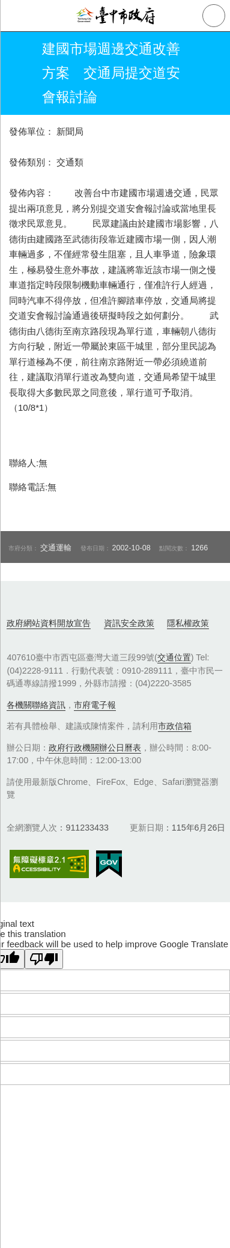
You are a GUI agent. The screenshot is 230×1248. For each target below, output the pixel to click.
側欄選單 (15, 15)
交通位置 (174, 657)
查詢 (213, 15)
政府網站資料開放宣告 (49, 623)
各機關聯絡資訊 (36, 705)
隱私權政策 (188, 623)
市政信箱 (175, 726)
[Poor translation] (44, 959)
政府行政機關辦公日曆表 (95, 747)
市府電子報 (95, 705)
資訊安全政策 (129, 623)
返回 (19, 73)
